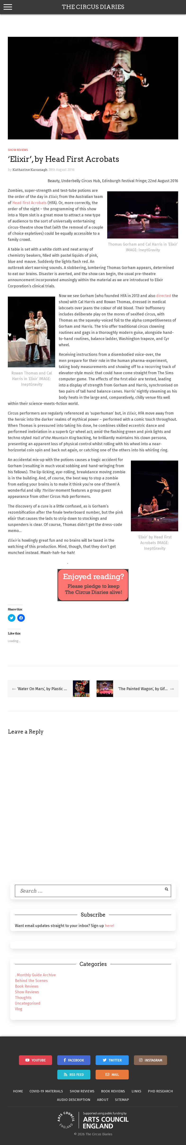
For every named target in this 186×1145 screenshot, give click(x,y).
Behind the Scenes (31, 980)
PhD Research (160, 1091)
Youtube (39, 1060)
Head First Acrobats (29, 203)
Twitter (115, 1060)
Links (137, 1091)
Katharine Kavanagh (30, 170)
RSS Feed (76, 1075)
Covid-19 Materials (46, 1091)
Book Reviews (27, 986)
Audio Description (74, 1100)
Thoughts (23, 997)
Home (18, 1091)
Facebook (76, 1060)
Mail (115, 1075)
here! (109, 925)
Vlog (18, 1009)
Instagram (153, 1060)
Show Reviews (18, 150)
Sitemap (122, 1100)
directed (163, 296)
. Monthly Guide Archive (35, 975)
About (102, 1100)
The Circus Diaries (93, 7)
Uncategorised (27, 1003)
